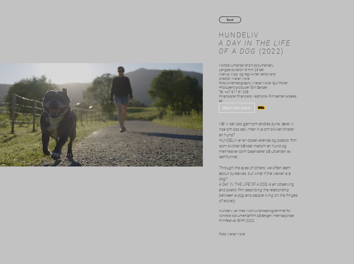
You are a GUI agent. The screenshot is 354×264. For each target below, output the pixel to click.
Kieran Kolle (241, 79)
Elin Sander (259, 87)
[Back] (230, 19)
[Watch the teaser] (237, 108)
